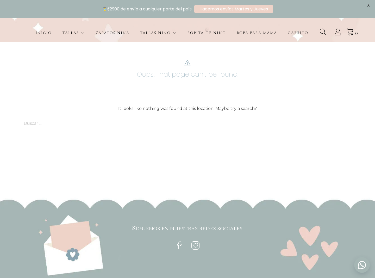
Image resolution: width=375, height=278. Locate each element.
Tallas (71, 32)
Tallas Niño (155, 32)
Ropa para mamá (257, 32)
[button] (362, 265)
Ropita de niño (207, 32)
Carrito (298, 32)
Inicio (44, 32)
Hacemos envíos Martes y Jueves (233, 9)
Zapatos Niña (112, 32)
